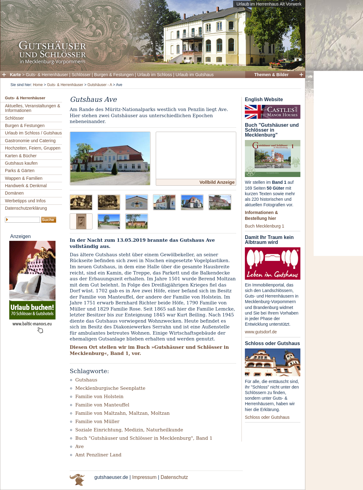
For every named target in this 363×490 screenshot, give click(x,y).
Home (38, 85)
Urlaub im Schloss (154, 74)
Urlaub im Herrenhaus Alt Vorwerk (269, 4)
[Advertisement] (338, 163)
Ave (79, 446)
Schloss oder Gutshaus (267, 417)
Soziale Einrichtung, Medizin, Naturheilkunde (129, 430)
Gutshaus (86, 380)
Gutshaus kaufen (21, 163)
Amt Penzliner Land (98, 455)
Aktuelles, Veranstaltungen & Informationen (32, 108)
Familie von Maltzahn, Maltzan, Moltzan (122, 413)
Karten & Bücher (21, 155)
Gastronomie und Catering (30, 140)
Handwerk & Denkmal (26, 185)
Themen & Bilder (271, 74)
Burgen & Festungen (114, 74)
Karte (15, 74)
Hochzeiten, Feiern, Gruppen (32, 148)
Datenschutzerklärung (26, 208)
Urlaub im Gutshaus (194, 74)
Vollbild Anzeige (217, 182)
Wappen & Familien (24, 178)
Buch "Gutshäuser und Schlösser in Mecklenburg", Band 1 (143, 438)
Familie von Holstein (99, 396)
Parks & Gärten (20, 170)
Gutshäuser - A (99, 85)
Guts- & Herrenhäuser (47, 74)
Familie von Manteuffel (102, 405)
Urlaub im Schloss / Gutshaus (33, 132)
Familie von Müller (97, 421)
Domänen (14, 193)
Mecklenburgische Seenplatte (110, 388)
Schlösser (81, 74)
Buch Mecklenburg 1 (264, 226)
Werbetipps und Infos (25, 200)
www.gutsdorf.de (261, 331)
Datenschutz (174, 477)
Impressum (144, 477)
